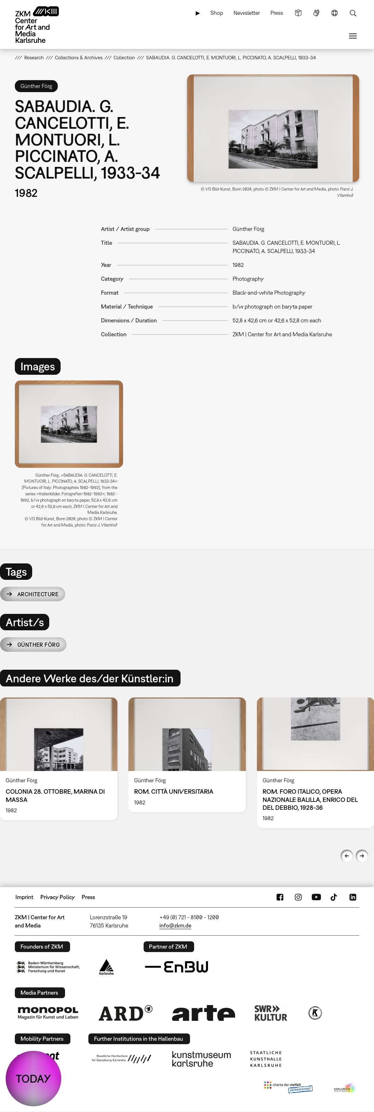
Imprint (24, 897)
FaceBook (280, 897)
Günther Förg (38, 644)
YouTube (316, 897)
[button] (273, 128)
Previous (347, 856)
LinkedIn (353, 897)
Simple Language (298, 13)
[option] (71, 456)
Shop (217, 12)
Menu (353, 36)
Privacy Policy (57, 897)
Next (362, 856)
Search (353, 13)
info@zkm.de (175, 925)
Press (276, 12)
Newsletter (247, 12)
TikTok (334, 897)
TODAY (33, 1078)
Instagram (298, 897)
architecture (37, 594)
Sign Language (316, 13)
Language (334, 13)
